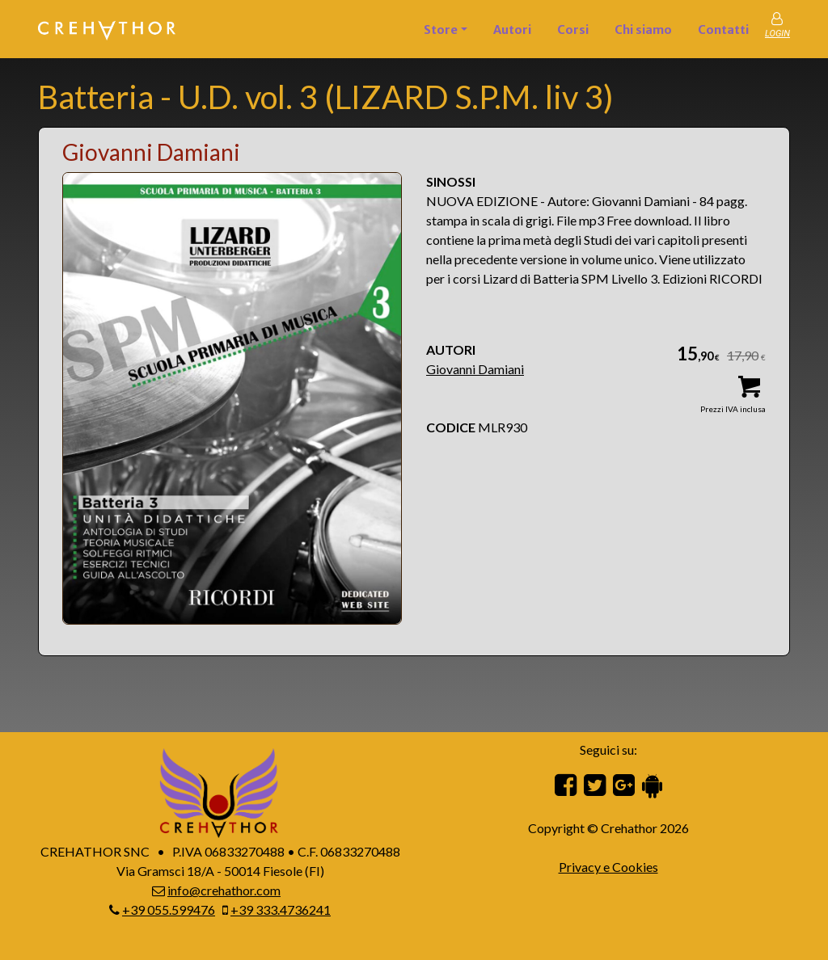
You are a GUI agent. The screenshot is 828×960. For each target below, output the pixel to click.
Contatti (723, 30)
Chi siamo (643, 30)
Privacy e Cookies (608, 866)
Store (441, 30)
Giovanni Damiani (475, 369)
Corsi (573, 30)
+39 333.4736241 (280, 909)
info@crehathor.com (224, 890)
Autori (512, 30)
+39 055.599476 (168, 909)
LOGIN (777, 33)
